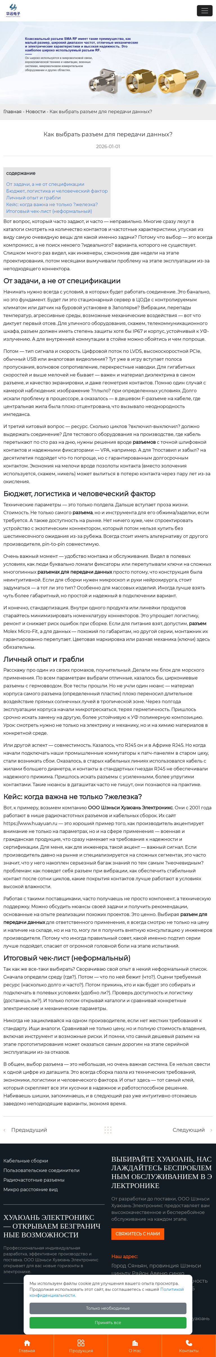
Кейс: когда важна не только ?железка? (52, 204)
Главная (12, 111)
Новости (36, 111)
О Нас (135, 1345)
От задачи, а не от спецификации (45, 184)
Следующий (189, 1130)
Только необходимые (108, 1308)
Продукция (81, 1345)
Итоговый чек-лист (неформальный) (49, 211)
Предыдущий (29, 1130)
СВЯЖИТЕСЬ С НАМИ (138, 1233)
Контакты (189, 1345)
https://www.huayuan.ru (30, 823)
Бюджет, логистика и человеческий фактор (57, 191)
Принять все (108, 1322)
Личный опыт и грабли (33, 197)
